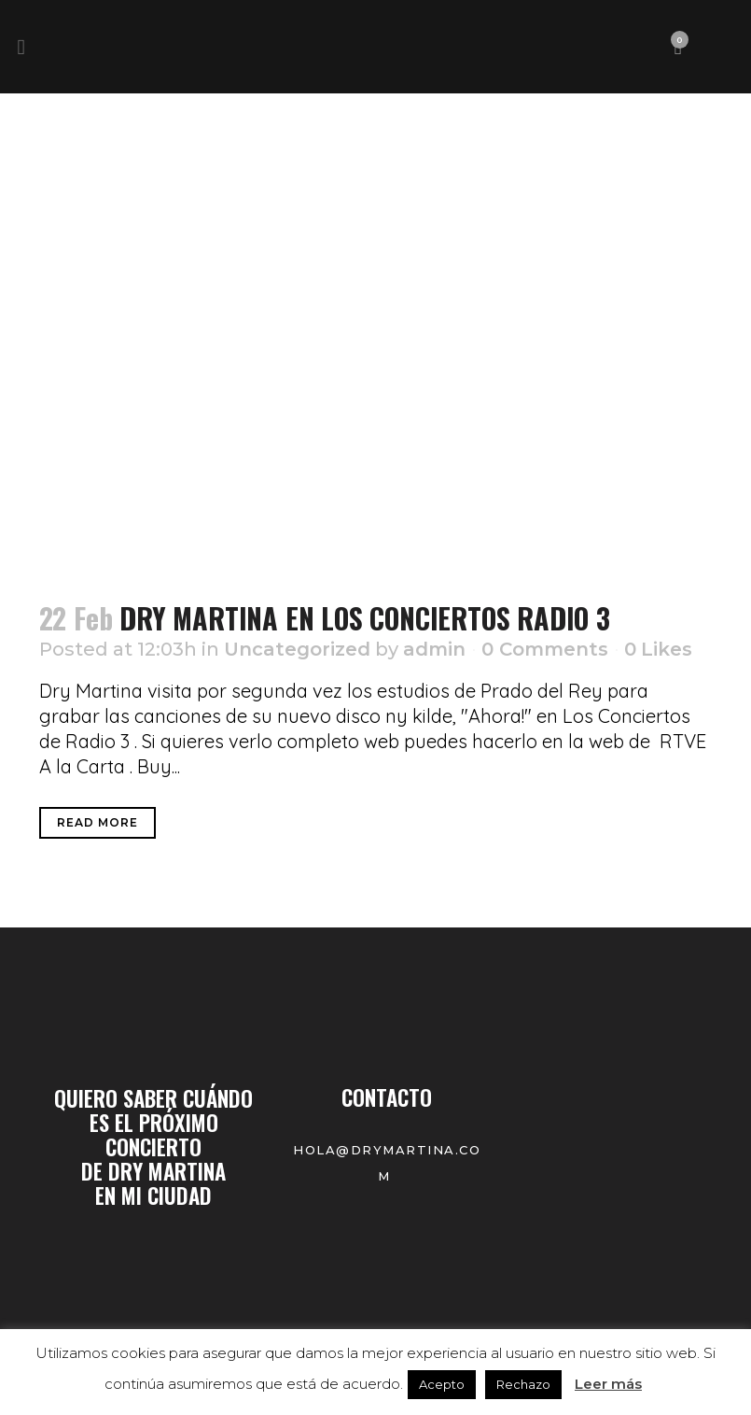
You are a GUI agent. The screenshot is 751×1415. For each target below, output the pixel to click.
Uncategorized (297, 649)
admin (434, 649)
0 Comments (544, 649)
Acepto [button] (442, 1384)
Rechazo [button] (523, 1384)
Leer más (608, 1384)
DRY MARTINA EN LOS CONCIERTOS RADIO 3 (364, 618)
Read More (97, 822)
